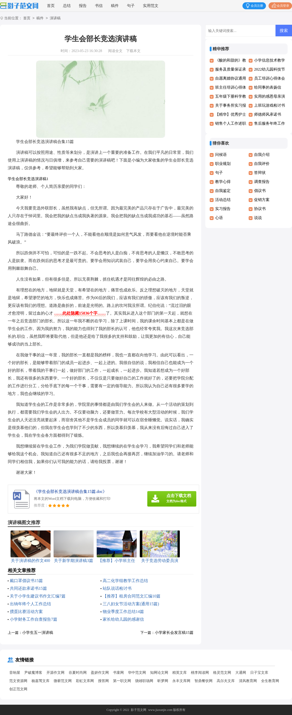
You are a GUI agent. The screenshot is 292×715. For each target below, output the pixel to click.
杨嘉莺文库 (40, 681)
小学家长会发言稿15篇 (174, 632)
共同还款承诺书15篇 (28, 588)
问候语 (221, 155)
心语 (219, 218)
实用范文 (150, 6)
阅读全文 (115, 51)
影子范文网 (138, 710)
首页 (51, 6)
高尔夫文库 (226, 681)
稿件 (115, 6)
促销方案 (262, 200)
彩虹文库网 (85, 681)
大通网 (240, 673)
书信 (99, 6)
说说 (258, 218)
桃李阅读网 (200, 673)
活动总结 (223, 200)
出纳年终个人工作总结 (30, 604)
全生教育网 (270, 681)
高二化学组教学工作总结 (125, 580)
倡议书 (260, 191)
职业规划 (223, 164)
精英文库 (179, 673)
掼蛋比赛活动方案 (26, 611)
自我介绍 (262, 155)
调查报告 (262, 182)
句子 (131, 6)
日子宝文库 (259, 673)
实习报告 (223, 209)
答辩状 (260, 173)
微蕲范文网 (63, 681)
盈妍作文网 (100, 673)
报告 (83, 6)
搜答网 (103, 681)
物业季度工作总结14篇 (123, 611)
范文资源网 (18, 681)
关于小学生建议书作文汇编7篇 (38, 596)
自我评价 (262, 164)
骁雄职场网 (144, 681)
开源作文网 (55, 673)
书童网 (118, 673)
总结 (67, 6)
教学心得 (223, 182)
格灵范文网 (222, 673)
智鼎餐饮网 (203, 681)
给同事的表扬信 (267, 87)
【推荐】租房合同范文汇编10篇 (131, 596)
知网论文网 (159, 673)
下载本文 (133, 51)
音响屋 (14, 673)
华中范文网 (137, 673)
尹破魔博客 (33, 673)
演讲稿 (55, 18)
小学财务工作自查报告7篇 (33, 619)
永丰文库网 (181, 681)
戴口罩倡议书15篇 (26, 580)
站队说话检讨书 (117, 588)
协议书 (260, 209)
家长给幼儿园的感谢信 (123, 619)
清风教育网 (248, 681)
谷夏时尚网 (78, 673)
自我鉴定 (223, 191)
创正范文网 (18, 689)
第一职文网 (122, 681)
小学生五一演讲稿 (37, 632)
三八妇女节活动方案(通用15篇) (131, 604)
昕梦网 (162, 681)
